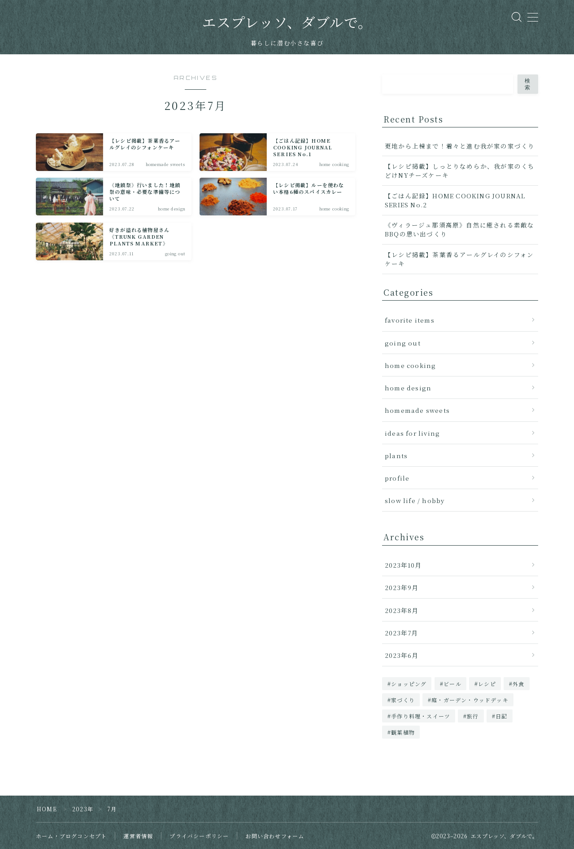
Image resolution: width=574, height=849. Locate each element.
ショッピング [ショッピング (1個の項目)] (408, 683)
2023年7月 (401, 632)
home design (408, 387)
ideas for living (412, 433)
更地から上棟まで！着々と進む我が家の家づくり (460, 145)
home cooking (410, 365)
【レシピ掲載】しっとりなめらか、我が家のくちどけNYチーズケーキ (460, 170)
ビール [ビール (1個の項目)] (452, 683)
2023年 (82, 809)
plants (396, 455)
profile (397, 477)
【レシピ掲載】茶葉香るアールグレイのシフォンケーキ (459, 259)
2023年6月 (401, 655)
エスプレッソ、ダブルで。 (287, 23)
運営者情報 (138, 836)
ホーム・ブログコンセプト (71, 836)
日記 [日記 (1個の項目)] (501, 716)
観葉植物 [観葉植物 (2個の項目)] (403, 732)
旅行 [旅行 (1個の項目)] (473, 716)
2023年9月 (401, 587)
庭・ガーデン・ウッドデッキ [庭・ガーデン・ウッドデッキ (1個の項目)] (470, 700)
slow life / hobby (414, 500)
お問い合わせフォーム (274, 836)
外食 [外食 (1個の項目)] (518, 683)
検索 (528, 84)
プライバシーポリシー (199, 836)
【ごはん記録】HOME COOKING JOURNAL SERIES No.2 (455, 200)
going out (403, 342)
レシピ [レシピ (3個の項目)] (487, 683)
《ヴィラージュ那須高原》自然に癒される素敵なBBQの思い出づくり (459, 229)
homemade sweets (417, 410)
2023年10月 (403, 564)
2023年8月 (401, 610)
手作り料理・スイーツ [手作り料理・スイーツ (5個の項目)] (420, 716)
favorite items (410, 319)
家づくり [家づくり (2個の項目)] (403, 700)
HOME (47, 809)
